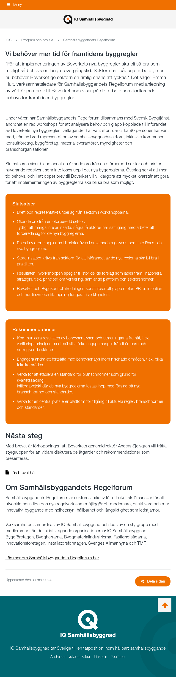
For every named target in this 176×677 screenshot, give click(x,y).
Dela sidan (153, 581)
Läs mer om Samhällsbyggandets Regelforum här (52, 557)
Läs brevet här (21, 472)
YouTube (117, 656)
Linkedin (100, 656)
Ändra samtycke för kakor (70, 656)
